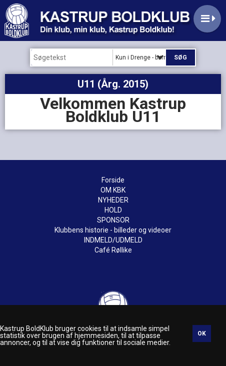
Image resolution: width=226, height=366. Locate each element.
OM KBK (113, 190)
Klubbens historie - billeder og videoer (113, 230)
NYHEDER (113, 200)
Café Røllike (113, 250)
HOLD (113, 210)
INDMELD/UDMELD (113, 240)
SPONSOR (113, 220)
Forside (113, 180)
